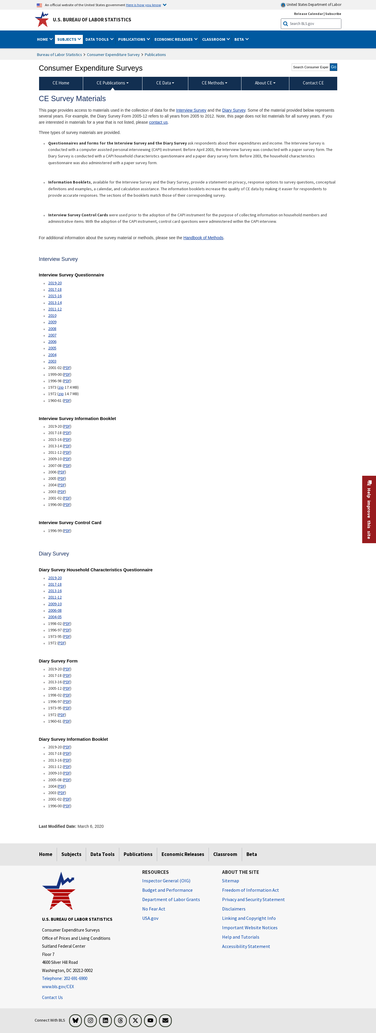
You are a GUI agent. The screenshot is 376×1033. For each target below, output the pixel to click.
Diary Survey (234, 110)
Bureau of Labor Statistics (59, 54)
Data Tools (102, 854)
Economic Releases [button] (174, 39)
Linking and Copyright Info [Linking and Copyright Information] (249, 918)
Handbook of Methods (203, 237)
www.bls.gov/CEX (58, 986)
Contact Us (52, 997)
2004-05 (55, 616)
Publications (155, 54)
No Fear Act (153, 909)
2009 (52, 321)
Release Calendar (308, 13)
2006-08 (55, 610)
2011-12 (55, 309)
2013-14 (55, 302)
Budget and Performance (167, 890)
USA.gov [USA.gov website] (150, 918)
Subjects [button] (67, 39)
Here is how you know (143, 4)
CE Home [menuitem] (61, 83)
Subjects (71, 854)
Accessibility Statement (246, 946)
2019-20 (55, 283)
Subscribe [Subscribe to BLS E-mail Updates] (333, 13)
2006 (52, 341)
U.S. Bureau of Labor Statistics (92, 19)
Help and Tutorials (240, 937)
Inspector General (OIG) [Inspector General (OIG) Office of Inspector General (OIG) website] (166, 881)
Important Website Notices (250, 927)
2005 (52, 348)
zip (61, 387)
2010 (52, 315)
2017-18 (55, 289)
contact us (158, 122)
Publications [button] (132, 39)
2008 (52, 328)
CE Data (163, 83)
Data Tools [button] (97, 39)
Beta (251, 854)
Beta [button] (239, 39)
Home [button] (43, 39)
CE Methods (213, 83)
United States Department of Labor (311, 5)
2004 (52, 354)
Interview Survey (191, 110)
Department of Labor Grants (171, 899)
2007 (52, 335)
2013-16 (55, 590)
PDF (67, 367)
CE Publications (111, 83)
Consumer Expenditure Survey (113, 54)
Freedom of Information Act (250, 890)
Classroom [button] (214, 39)
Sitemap (230, 881)
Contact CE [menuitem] (313, 83)
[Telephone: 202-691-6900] (87, 978)
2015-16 (55, 295)
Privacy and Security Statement (253, 899)
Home (45, 854)
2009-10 (55, 603)
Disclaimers (234, 909)
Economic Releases (183, 854)
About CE (263, 83)
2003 (52, 361)
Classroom (225, 854)
